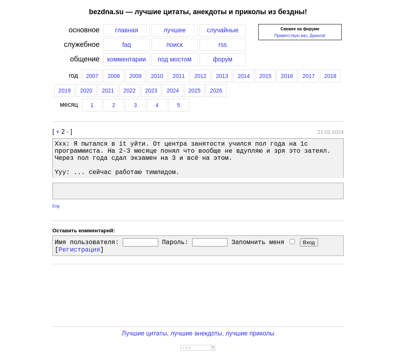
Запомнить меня (263, 242)
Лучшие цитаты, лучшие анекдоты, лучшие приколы (198, 333)
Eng (55, 206)
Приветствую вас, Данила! (300, 35)
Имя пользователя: (87, 242)
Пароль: (175, 242)
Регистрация (79, 250)
